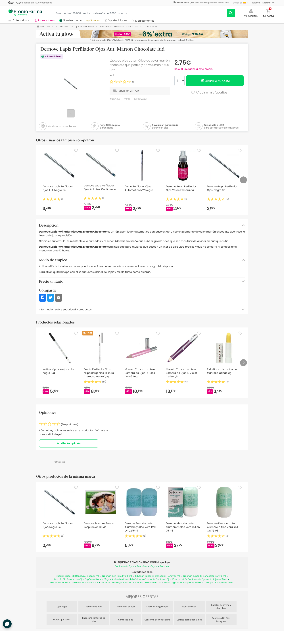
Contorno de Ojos (124, 566)
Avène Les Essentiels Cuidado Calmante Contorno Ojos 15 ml (144, 579)
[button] (240, 2)
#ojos (127, 99)
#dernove (115, 99)
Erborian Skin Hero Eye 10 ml (117, 576)
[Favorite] (76, 150)
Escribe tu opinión (69, 443)
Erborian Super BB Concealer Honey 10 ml (157, 576)
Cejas (154, 566)
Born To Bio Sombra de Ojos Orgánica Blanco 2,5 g (81, 579)
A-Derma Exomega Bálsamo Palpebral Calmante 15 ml (130, 582)
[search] (231, 13)
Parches (164, 566)
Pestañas (142, 566)
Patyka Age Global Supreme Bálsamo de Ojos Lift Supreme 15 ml (198, 582)
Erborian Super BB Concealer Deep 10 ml (77, 576)
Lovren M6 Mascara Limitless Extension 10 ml (74, 582)
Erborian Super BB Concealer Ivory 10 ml (204, 576)
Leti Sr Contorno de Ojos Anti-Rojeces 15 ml (204, 579)
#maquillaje (140, 99)
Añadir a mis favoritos (209, 92)
